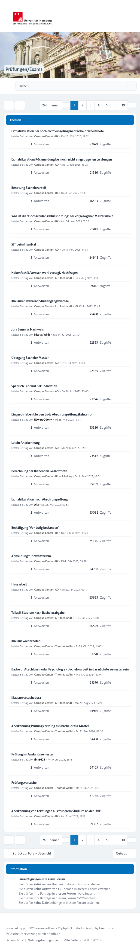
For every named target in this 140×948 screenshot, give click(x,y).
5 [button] (107, 105)
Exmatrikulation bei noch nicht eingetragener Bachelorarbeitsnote (57, 131)
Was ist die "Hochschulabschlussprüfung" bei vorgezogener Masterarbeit (62, 216)
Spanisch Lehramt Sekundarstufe (34, 386)
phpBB (27, 928)
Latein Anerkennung (25, 442)
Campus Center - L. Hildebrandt (53, 278)
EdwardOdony (43, 419)
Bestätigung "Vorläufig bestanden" (35, 527)
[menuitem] (14, 940)
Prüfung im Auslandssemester (32, 754)
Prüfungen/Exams (24, 69)
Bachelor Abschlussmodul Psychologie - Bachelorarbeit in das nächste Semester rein (70, 669)
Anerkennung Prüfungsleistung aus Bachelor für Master (50, 726)
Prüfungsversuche (24, 782)
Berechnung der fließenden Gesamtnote (39, 471)
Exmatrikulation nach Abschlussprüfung (39, 499)
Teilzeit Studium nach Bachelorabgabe (37, 612)
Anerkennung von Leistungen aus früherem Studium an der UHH (56, 811)
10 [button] (123, 105)
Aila (36, 504)
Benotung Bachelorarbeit (28, 187)
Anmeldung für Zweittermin (31, 556)
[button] (132, 105)
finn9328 (39, 759)
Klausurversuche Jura (26, 697)
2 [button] (82, 105)
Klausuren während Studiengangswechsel (40, 301)
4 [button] (99, 105)
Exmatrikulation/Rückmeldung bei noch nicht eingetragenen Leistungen (61, 159)
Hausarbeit (19, 584)
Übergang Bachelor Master (30, 357)
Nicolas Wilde (42, 334)
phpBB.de (53, 933)
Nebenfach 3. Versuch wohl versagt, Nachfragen (44, 272)
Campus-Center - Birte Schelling (53, 476)
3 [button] (90, 105)
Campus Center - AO (46, 164)
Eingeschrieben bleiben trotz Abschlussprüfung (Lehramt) (51, 414)
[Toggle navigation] (134, 16)
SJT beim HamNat (23, 244)
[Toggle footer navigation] (5, 916)
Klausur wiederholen (25, 641)
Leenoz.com (107, 928)
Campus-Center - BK (46, 136)
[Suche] (123, 86)
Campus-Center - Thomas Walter (53, 646)
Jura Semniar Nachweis (27, 329)
